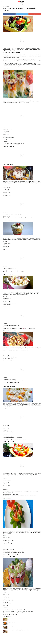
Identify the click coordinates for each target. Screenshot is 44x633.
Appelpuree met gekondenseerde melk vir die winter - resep (17, 453)
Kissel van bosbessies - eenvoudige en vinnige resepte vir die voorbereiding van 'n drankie (22, 476)
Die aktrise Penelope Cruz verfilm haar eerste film (16, 611)
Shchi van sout (10, 595)
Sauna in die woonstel (11, 538)
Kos (3, 6)
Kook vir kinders (7, 6)
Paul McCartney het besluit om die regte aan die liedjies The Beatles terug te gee (21, 591)
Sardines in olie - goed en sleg (13, 607)
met (24, 238)
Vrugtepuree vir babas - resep (13, 504)
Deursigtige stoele (11, 526)
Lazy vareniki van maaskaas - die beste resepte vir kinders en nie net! (19, 492)
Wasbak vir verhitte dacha (12, 530)
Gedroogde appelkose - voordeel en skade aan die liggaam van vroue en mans (20, 560)
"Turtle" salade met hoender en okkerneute (15, 496)
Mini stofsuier (10, 542)
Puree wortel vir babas (11, 457)
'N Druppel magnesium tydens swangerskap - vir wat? (16, 579)
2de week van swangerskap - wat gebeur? (15, 587)
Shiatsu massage (11, 575)
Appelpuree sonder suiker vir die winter (14, 480)
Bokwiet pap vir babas (11, 488)
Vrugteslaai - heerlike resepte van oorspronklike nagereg (17, 500)
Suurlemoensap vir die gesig (12, 522)
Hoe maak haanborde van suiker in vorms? (15, 472)
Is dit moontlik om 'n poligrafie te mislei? (14, 534)
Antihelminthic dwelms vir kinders (13, 599)
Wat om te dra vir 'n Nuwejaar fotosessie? (14, 548)
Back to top (22, 628)
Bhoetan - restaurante (11, 552)
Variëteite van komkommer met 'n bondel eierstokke (16, 556)
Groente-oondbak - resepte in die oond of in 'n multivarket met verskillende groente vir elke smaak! (24, 484)
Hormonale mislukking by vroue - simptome (15, 603)
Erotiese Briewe (10, 583)
